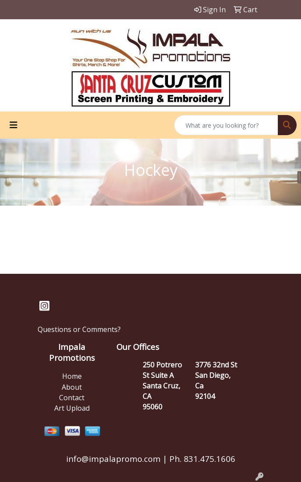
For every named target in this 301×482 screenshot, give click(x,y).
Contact (71, 397)
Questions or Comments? (79, 329)
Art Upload (72, 408)
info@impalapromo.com (113, 458)
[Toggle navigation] (13, 125)
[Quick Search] (226, 125)
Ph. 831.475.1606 (201, 458)
